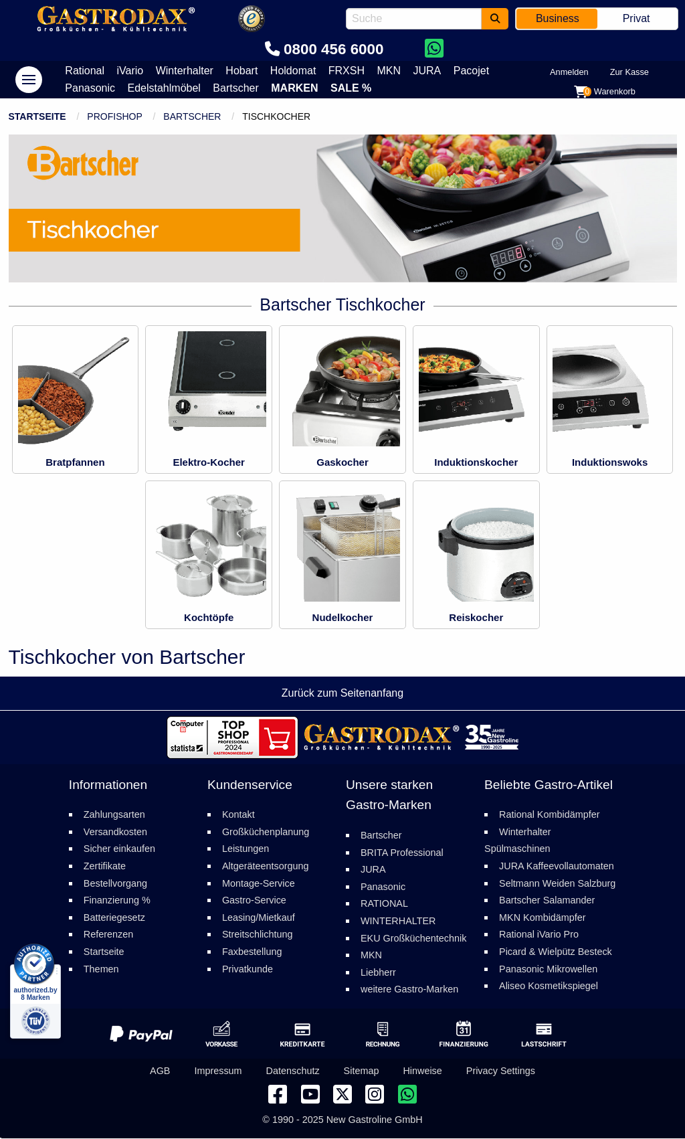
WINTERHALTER (398, 920)
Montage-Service (258, 883)
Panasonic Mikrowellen (548, 969)
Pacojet (471, 70)
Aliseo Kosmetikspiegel (548, 986)
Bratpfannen (74, 462)
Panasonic (90, 88)
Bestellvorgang (115, 883)
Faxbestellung (252, 951)
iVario (129, 70)
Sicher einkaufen (119, 849)
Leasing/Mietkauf (258, 917)
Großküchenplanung (265, 831)
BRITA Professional (402, 852)
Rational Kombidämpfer (549, 815)
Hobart (241, 70)
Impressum (217, 1071)
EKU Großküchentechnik (413, 938)
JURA (427, 70)
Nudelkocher (342, 617)
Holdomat (293, 70)
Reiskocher (476, 617)
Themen (101, 969)
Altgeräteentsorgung (265, 866)
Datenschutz (293, 1071)
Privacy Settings (500, 1071)
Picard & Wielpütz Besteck (555, 951)
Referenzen (108, 935)
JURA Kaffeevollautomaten (556, 866)
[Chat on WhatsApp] (433, 49)
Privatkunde (247, 969)
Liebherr (378, 972)
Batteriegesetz (114, 917)
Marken (294, 88)
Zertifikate (105, 866)
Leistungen (245, 849)
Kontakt (238, 815)
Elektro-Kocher (209, 462)
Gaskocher (342, 462)
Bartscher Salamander (547, 900)
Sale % (350, 88)
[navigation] (28, 79)
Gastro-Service (254, 900)
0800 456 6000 (324, 49)
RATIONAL (384, 904)
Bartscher (235, 88)
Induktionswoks (610, 462)
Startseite (37, 116)
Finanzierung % (117, 900)
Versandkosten (115, 831)
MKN (389, 70)
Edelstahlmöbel (164, 88)
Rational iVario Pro (539, 935)
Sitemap (361, 1071)
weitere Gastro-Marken (409, 989)
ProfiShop (114, 116)
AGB (160, 1071)
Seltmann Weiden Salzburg (557, 883)
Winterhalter (184, 70)
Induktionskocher (476, 462)
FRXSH (346, 70)
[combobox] (414, 18)
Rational (84, 70)
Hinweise (422, 1071)
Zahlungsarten (114, 815)
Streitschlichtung (257, 935)
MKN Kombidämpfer (542, 917)
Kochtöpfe (208, 617)
